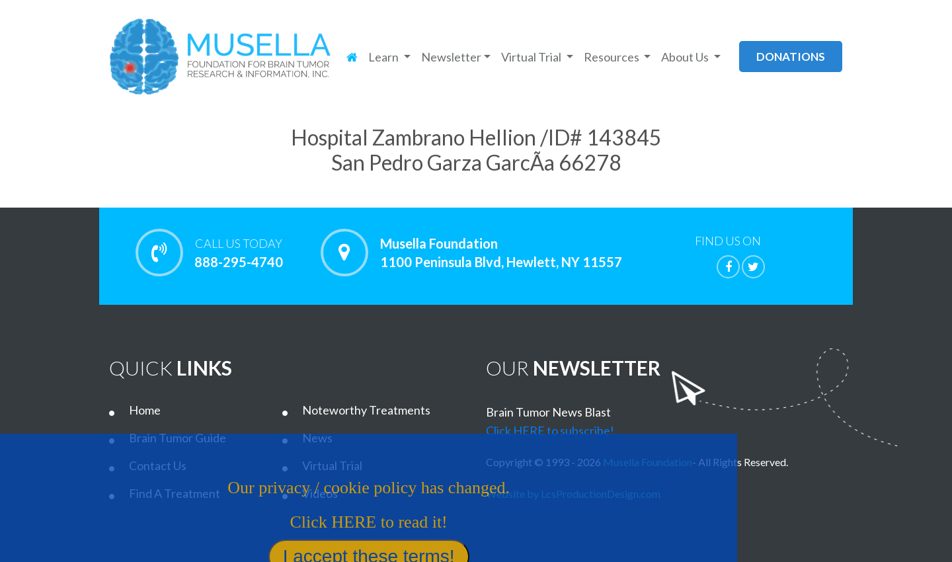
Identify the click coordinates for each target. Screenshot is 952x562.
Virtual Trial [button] (532, 57)
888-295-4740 (238, 252)
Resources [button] (612, 57)
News (317, 437)
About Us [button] (686, 57)
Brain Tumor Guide (177, 437)
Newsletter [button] (451, 57)
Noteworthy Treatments (366, 410)
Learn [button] (384, 57)
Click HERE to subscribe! (550, 430)
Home (145, 410)
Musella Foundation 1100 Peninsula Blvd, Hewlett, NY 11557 (501, 252)
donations (790, 56)
